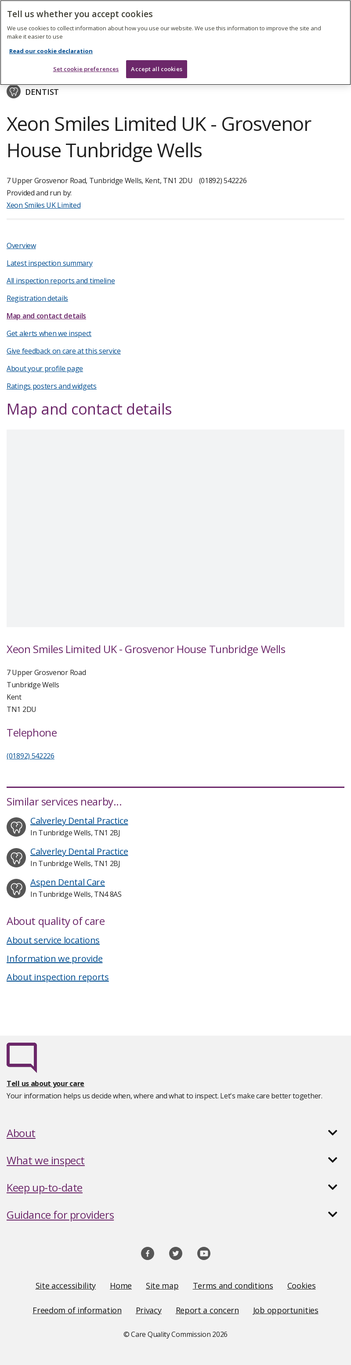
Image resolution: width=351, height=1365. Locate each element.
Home (121, 1285)
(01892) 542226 (30, 756)
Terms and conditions (233, 1285)
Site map (162, 1285)
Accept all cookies (156, 69)
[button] (175, 1133)
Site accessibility (66, 1285)
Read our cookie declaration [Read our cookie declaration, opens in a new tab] (51, 51)
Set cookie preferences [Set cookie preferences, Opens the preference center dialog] (86, 69)
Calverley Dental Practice (79, 821)
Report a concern (207, 1310)
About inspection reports (58, 977)
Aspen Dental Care (67, 882)
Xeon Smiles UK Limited (43, 205)
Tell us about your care (45, 1083)
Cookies (301, 1285)
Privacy (149, 1310)
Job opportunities (285, 1310)
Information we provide (54, 958)
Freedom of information (77, 1310)
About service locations (53, 940)
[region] (175, 42)
